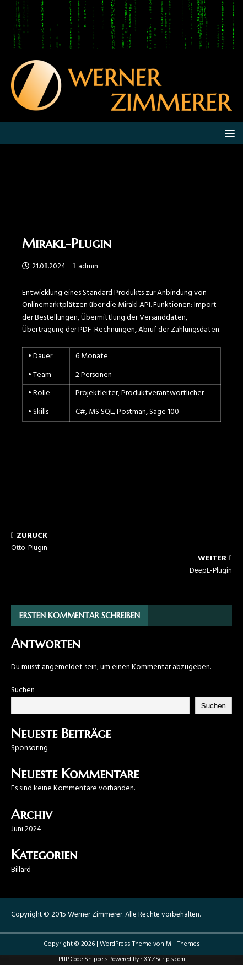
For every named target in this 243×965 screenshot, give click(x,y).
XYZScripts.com (164, 959)
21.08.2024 (49, 266)
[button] (227, 133)
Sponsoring (29, 748)
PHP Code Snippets (82, 959)
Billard (21, 870)
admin (88, 266)
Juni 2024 (26, 829)
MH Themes (183, 944)
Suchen (23, 690)
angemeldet (62, 667)
